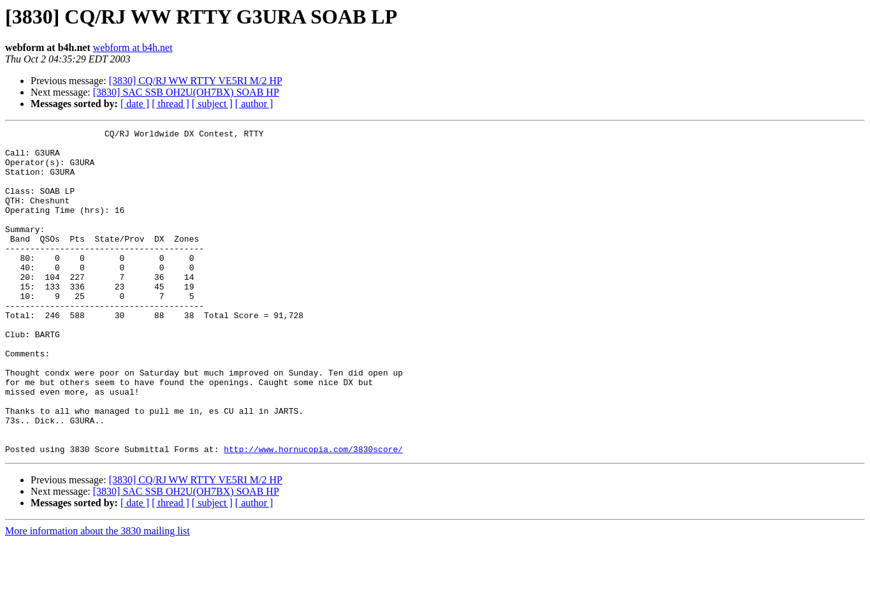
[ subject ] (212, 103)
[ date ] (134, 103)
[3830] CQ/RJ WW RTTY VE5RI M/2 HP (195, 80)
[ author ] (254, 103)
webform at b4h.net (133, 47)
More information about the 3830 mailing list (97, 595)
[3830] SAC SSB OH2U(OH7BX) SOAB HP (186, 92)
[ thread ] (170, 103)
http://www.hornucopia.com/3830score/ (313, 514)
